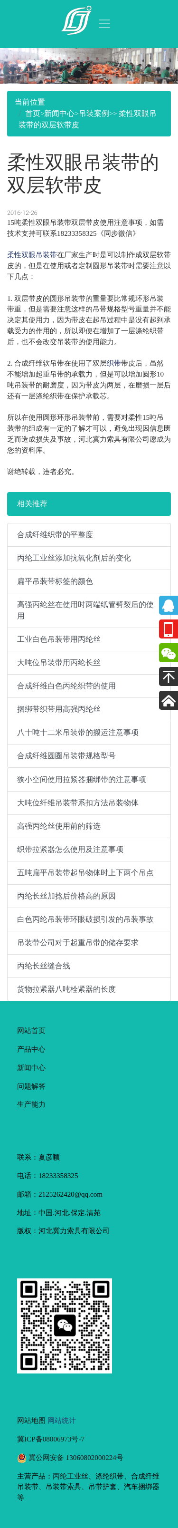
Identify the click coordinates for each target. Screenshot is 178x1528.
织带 (114, 363)
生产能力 (31, 1104)
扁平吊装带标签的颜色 (55, 581)
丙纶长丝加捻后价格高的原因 (66, 895)
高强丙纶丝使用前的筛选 (59, 826)
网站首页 (31, 1030)
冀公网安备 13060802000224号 (70, 1457)
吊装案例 (94, 113)
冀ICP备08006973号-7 (50, 1439)
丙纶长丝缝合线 (43, 965)
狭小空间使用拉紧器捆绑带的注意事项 (81, 779)
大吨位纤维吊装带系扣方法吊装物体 (78, 802)
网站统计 (61, 1420)
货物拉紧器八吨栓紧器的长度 (66, 989)
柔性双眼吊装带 (32, 255)
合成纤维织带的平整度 (55, 534)
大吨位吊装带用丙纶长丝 (59, 662)
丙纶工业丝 (70, 1476)
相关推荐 (32, 503)
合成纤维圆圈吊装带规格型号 (66, 755)
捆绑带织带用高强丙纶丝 (59, 709)
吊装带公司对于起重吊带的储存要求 (78, 942)
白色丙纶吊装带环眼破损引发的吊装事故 (85, 919)
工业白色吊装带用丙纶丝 (59, 639)
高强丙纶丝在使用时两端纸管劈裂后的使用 (85, 610)
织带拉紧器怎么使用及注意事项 (70, 849)
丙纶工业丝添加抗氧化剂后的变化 (74, 557)
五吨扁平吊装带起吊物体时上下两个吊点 (85, 872)
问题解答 (31, 1086)
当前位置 (30, 101)
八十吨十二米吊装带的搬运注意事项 (78, 732)
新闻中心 (59, 113)
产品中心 (31, 1049)
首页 (32, 113)
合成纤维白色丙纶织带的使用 (66, 685)
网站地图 (31, 1420)
